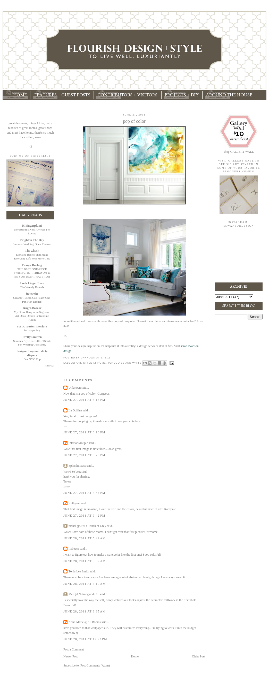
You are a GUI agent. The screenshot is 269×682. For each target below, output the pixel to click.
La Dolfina (75, 410)
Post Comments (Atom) (95, 665)
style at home (94, 362)
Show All (49, 365)
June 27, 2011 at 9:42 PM (84, 515)
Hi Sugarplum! (32, 225)
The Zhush (32, 250)
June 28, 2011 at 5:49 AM (84, 538)
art (78, 362)
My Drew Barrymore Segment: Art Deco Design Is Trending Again (32, 315)
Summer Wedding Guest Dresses (32, 244)
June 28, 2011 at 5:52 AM (84, 561)
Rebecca (74, 548)
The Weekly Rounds (32, 287)
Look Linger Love (32, 283)
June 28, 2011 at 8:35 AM (84, 611)
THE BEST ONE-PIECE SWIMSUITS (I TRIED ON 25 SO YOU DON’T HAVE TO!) (32, 272)
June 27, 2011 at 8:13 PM (84, 400)
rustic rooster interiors (32, 326)
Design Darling (32, 265)
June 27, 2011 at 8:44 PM (84, 493)
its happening (32, 330)
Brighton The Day (32, 240)
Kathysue (74, 503)
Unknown (75, 387)
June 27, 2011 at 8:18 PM (84, 432)
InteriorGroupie (78, 443)
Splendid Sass (77, 466)
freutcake (32, 294)
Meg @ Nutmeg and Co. (84, 594)
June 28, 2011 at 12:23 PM (85, 639)
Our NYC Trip (31, 359)
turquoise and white (124, 362)
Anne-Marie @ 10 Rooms (85, 622)
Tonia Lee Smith (79, 571)
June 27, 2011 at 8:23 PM (84, 455)
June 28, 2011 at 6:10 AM (84, 584)
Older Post (198, 656)
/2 (66, 336)
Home (135, 656)
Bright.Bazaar (32, 308)
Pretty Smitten (32, 337)
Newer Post (70, 656)
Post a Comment (73, 649)
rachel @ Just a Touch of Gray (87, 526)
